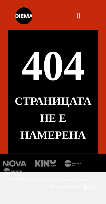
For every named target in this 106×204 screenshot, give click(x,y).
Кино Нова (45, 163)
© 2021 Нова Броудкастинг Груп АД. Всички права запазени (46, 179)
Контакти (73, 186)
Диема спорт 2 (13, 171)
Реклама (56, 186)
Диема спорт (73, 163)
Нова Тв (15, 163)
